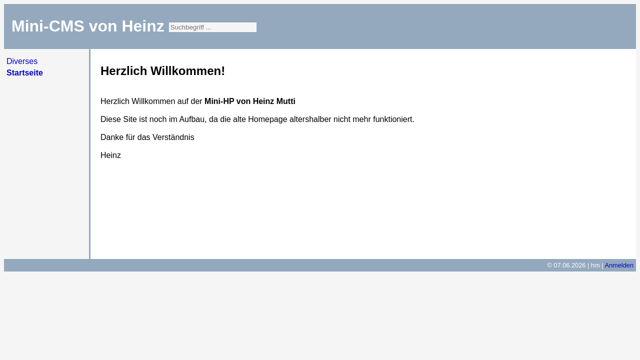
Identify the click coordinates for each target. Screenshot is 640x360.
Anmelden (619, 265)
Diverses (22, 61)
